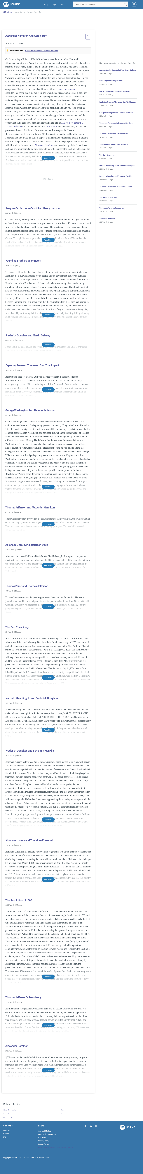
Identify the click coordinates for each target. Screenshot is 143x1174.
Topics (54, 4)
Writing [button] (63, 4)
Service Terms (43, 1144)
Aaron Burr (52, 126)
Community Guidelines (47, 1134)
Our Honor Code (44, 1137)
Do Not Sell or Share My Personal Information (55, 1147)
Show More (48, 158)
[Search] (125, 5)
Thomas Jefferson (13, 126)
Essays (46, 4)
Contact (6, 1134)
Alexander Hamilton (44, 145)
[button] (88, 37)
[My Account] (135, 4)
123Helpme (7, 12)
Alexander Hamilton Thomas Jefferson (41, 50)
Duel (62, 1110)
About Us (6, 1130)
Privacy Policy (43, 1141)
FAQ (4, 1137)
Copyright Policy (44, 1131)
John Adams (65, 1114)
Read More (48, 240)
